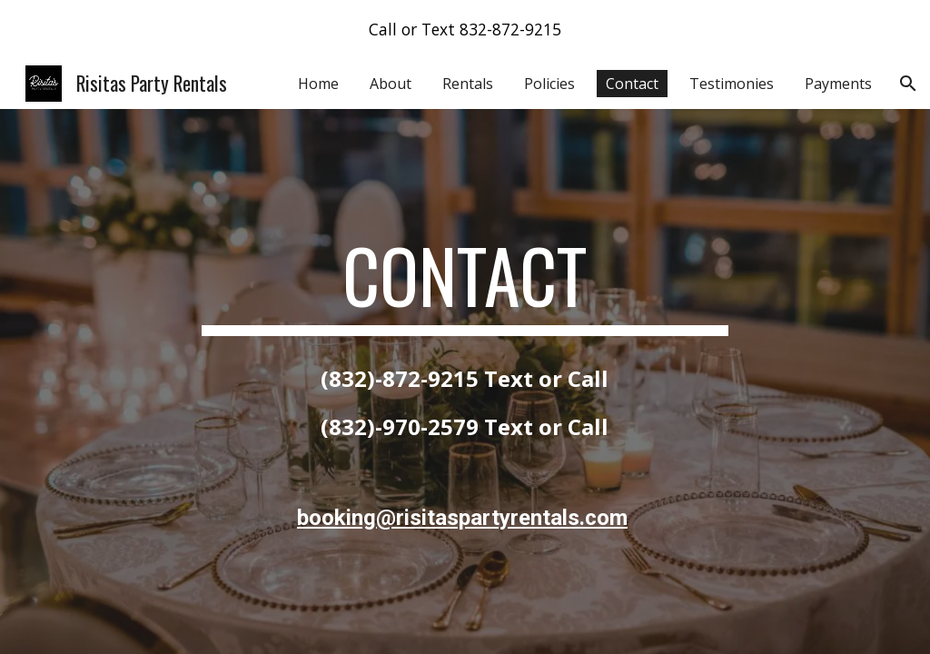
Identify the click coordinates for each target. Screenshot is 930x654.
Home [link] (318, 84)
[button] (908, 83)
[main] (464, 283)
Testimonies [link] (731, 84)
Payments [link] (838, 84)
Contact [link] (632, 84)
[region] (465, 29)
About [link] (390, 84)
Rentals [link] (467, 84)
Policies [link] (549, 84)
